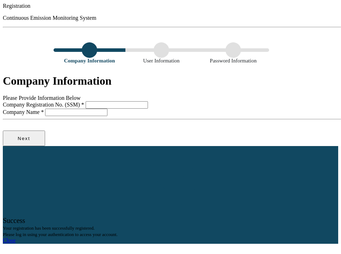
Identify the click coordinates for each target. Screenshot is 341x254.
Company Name (24, 112)
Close (9, 240)
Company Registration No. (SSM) (44, 105)
